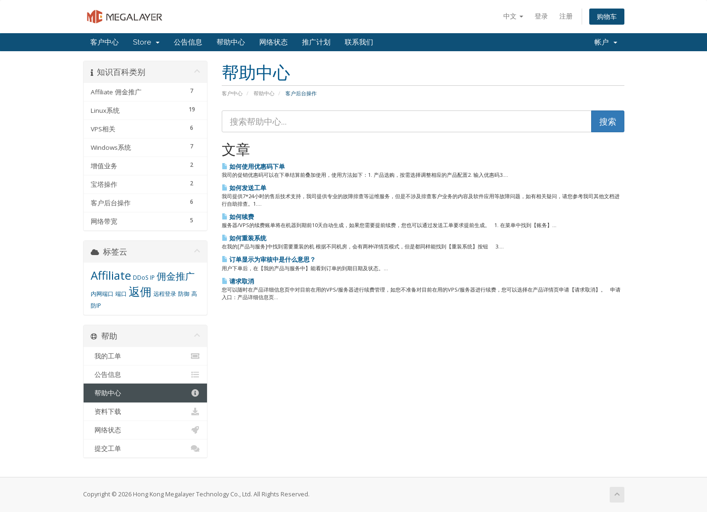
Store (146, 42)
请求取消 (238, 281)
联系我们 (359, 42)
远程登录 (164, 294)
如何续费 (238, 216)
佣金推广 (176, 276)
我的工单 (145, 356)
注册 (566, 15)
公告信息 (188, 42)
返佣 (140, 291)
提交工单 (145, 448)
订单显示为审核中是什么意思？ (269, 259)
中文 (513, 15)
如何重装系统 (244, 238)
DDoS (140, 278)
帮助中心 (231, 42)
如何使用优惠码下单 (253, 166)
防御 (183, 294)
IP (152, 278)
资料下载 (145, 411)
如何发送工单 (244, 187)
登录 (541, 15)
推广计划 (316, 42)
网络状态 (273, 42)
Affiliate (111, 275)
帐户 (605, 42)
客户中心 (104, 42)
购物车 (607, 16)
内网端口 (102, 294)
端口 (121, 294)
